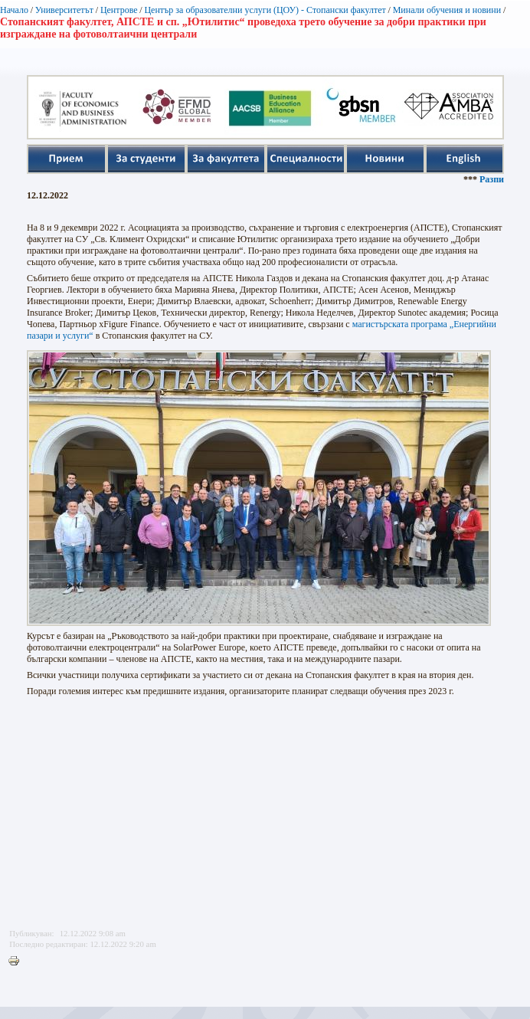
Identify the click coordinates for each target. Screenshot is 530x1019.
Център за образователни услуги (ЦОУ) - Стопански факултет (264, 10)
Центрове (119, 10)
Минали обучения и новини (447, 10)
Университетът (64, 10)
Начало (14, 10)
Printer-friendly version (18, 961)
